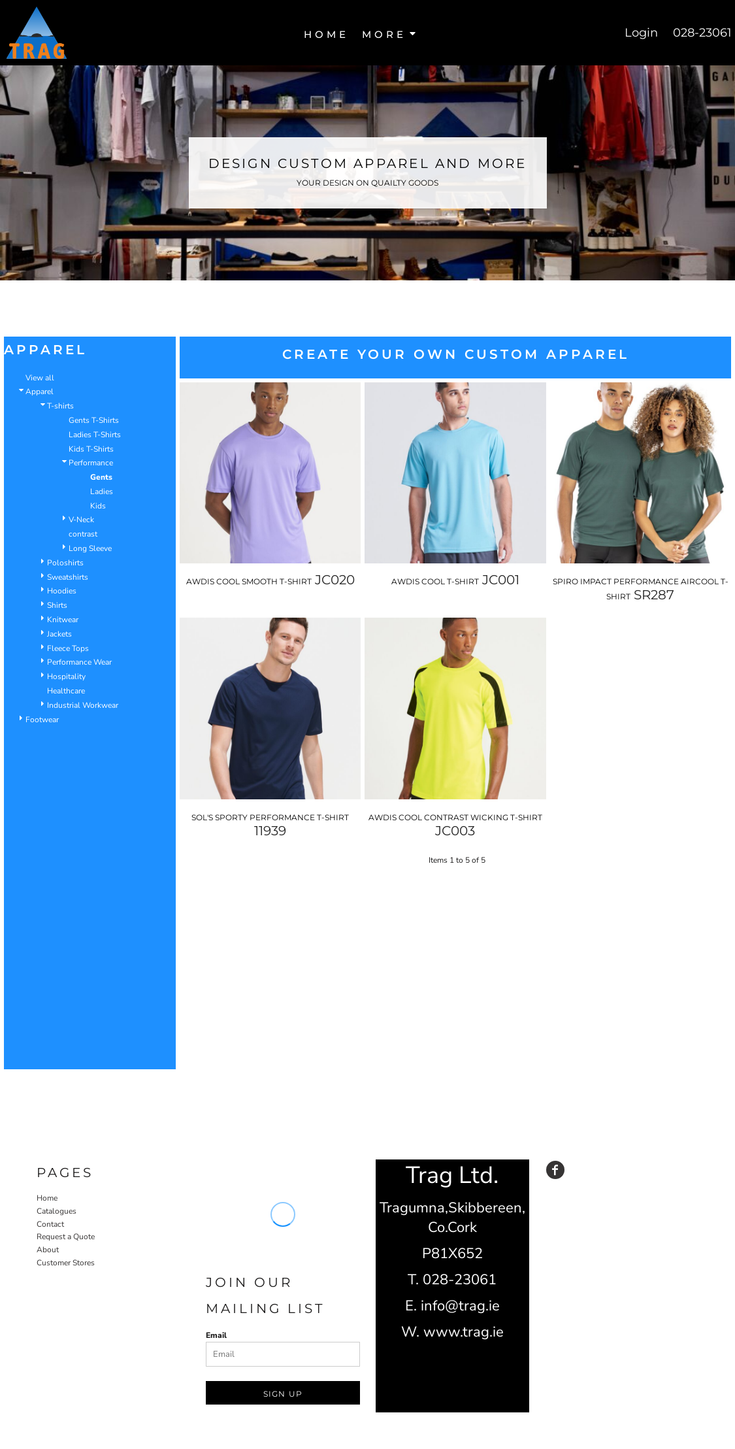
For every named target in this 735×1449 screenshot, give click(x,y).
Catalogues (56, 1211)
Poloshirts (65, 563)
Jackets (59, 634)
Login (641, 32)
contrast (83, 534)
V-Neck (81, 519)
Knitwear (62, 619)
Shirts (57, 605)
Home (47, 1198)
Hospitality (66, 676)
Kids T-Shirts (91, 449)
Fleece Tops (68, 648)
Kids (98, 506)
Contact (50, 1224)
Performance (91, 463)
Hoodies (61, 591)
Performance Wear (79, 662)
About (48, 1249)
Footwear (42, 719)
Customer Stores (66, 1262)
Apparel (39, 391)
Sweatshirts (67, 577)
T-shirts (60, 406)
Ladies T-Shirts (95, 434)
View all (39, 378)
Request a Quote (66, 1236)
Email (216, 1335)
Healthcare (66, 691)
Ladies (101, 491)
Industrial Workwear (82, 705)
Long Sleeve (90, 548)
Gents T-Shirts (94, 420)
